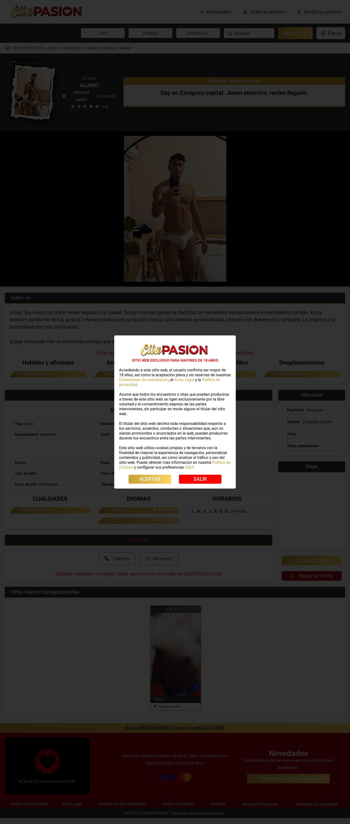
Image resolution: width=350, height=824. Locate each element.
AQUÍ (189, 467)
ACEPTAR (149, 479)
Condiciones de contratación (143, 379)
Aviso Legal (184, 379)
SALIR (200, 479)
